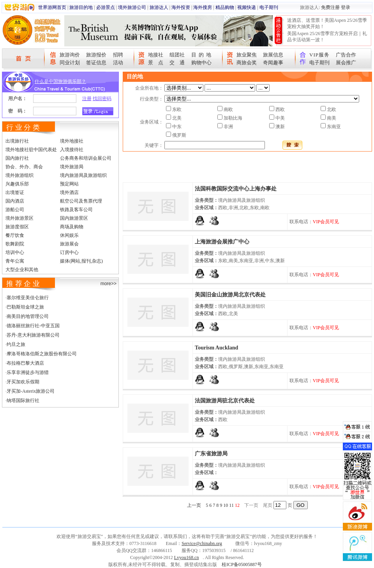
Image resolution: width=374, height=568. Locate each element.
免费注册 (330, 7)
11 (231, 505)
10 (225, 505)
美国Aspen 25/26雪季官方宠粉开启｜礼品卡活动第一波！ (327, 36)
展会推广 (346, 62)
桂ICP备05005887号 (242, 564)
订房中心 (69, 252)
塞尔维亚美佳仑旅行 (28, 297)
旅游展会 (69, 244)
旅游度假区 (17, 226)
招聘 (118, 55)
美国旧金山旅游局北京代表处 (230, 295)
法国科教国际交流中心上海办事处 (236, 189)
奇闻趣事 (273, 62)
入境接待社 (71, 149)
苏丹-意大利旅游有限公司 (33, 335)
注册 (87, 98)
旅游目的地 (81, 7)
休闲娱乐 (69, 235)
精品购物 (224, 7)
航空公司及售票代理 (81, 201)
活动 (118, 62)
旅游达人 (159, 7)
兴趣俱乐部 (17, 184)
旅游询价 (70, 55)
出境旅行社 (17, 141)
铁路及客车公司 (76, 209)
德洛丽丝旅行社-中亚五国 (33, 325)
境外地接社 (71, 141)
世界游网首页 (52, 7)
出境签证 (14, 192)
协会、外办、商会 (24, 166)
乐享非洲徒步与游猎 (28, 372)
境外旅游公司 (132, 7)
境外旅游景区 (19, 218)
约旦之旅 (16, 344)
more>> (108, 283)
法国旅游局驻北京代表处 (225, 401)
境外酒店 (69, 192)
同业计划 (70, 62)
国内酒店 (14, 201)
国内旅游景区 (74, 218)
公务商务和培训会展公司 (85, 158)
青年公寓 (14, 261)
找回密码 (102, 98)
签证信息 (96, 62)
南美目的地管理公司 (28, 316)
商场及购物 (71, 226)
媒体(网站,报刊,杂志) (81, 261)
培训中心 (14, 252)
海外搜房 (202, 7)
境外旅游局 (71, 166)
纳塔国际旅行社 (23, 400)
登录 (345, 7)
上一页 (194, 505)
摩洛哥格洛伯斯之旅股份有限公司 (42, 353)
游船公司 (14, 209)
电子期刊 (268, 7)
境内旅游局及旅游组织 (83, 175)
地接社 (155, 55)
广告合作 (346, 55)
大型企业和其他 (21, 269)
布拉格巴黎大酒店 (25, 363)
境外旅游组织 (19, 175)
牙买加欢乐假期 (23, 382)
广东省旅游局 (211, 454)
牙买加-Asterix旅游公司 (31, 391)
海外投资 (180, 7)
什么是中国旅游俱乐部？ (60, 81)
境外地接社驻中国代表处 (31, 149)
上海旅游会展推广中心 (222, 242)
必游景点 (105, 7)
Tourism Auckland (216, 348)
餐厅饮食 (14, 235)
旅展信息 (273, 55)
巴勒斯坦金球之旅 (25, 307)
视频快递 (246, 7)
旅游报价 (96, 55)
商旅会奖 (246, 62)
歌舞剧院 (14, 244)
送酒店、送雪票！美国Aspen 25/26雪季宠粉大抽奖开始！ (327, 23)
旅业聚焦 (246, 55)
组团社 (177, 55)
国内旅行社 (17, 158)
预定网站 (69, 184)
